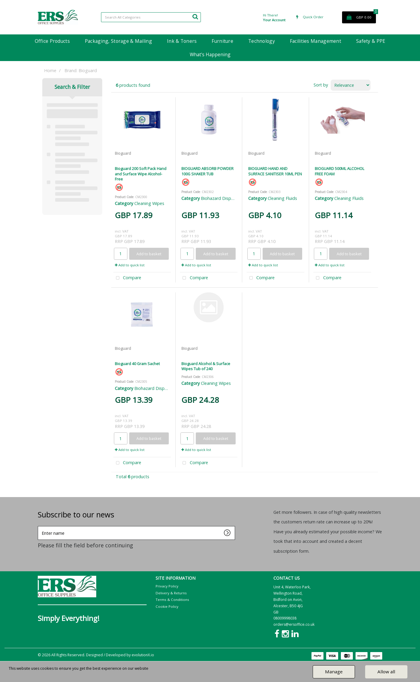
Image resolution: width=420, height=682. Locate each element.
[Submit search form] (195, 16)
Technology (261, 41)
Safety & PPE (370, 41)
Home (50, 70)
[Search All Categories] (151, 17)
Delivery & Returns (171, 593)
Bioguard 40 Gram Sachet (137, 363)
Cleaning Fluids (282, 198)
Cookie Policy (167, 606)
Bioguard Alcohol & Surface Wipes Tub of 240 (205, 366)
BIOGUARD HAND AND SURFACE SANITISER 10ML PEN (275, 171)
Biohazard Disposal (220, 198)
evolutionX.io (143, 654)
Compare (127, 278)
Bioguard (123, 153)
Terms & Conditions (172, 599)
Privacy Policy (167, 586)
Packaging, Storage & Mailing (118, 41)
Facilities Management (315, 41)
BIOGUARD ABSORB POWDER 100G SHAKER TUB (207, 171)
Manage (334, 672)
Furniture (222, 41)
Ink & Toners (182, 41)
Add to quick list (129, 265)
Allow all (386, 672)
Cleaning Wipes (149, 203)
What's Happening (210, 54)
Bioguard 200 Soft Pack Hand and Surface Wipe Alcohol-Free (140, 174)
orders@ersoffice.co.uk (293, 624)
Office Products (52, 41)
